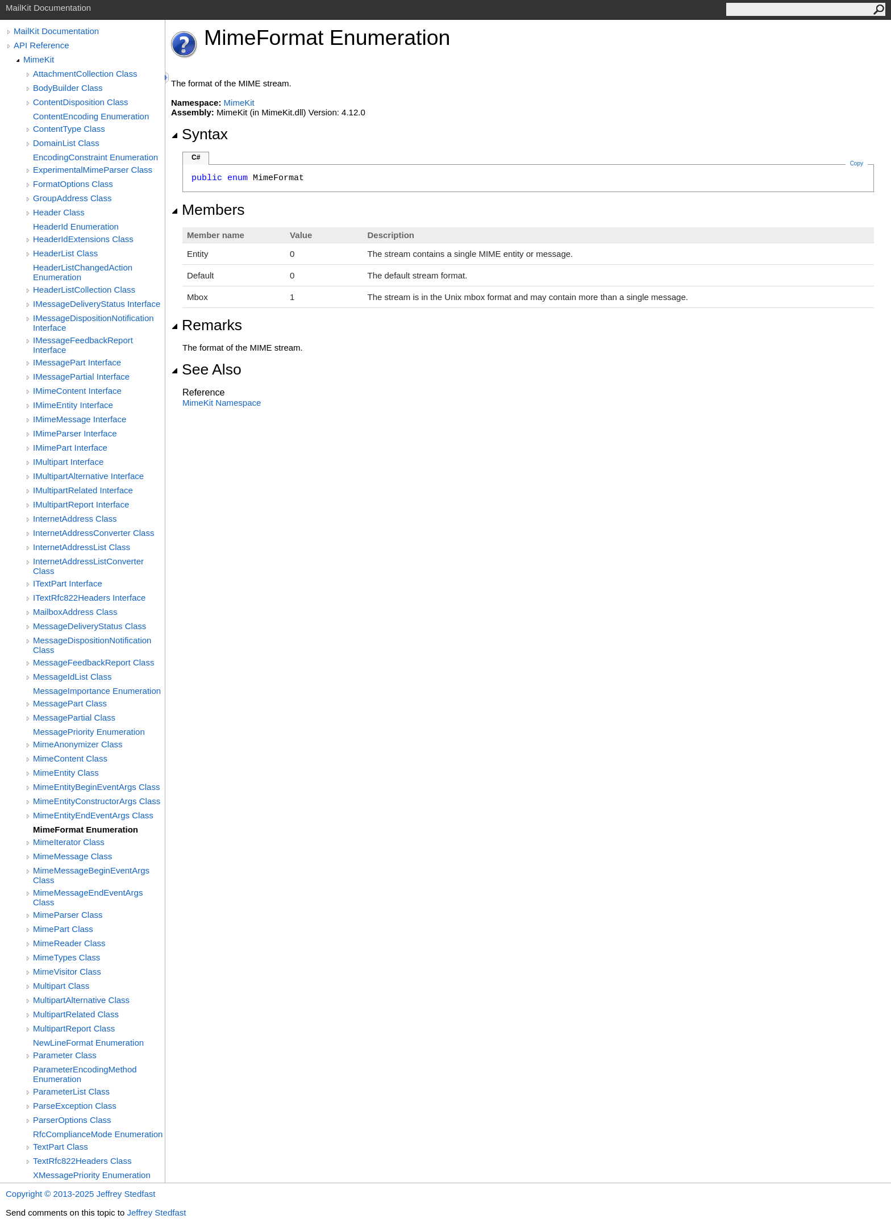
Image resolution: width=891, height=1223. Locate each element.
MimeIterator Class (69, 842)
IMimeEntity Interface (73, 405)
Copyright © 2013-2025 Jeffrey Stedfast (80, 1194)
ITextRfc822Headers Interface (89, 597)
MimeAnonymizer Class (78, 744)
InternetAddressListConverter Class (88, 566)
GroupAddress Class (72, 198)
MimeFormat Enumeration (85, 829)
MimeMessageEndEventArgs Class (88, 897)
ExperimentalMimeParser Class (92, 169)
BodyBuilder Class (68, 88)
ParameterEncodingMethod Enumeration (85, 1074)
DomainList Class (66, 143)
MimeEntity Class (66, 772)
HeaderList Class (65, 253)
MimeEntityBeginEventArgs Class (96, 787)
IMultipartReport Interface (81, 504)
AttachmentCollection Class (85, 73)
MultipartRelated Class (76, 1014)
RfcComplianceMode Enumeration (98, 1134)
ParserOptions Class (72, 1120)
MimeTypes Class (66, 957)
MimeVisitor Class (67, 971)
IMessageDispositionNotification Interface (93, 322)
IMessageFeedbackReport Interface (83, 345)
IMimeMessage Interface (79, 419)
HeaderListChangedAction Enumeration (82, 272)
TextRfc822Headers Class (82, 1161)
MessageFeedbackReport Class (93, 662)
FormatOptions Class (73, 184)
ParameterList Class (71, 1091)
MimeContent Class (70, 758)
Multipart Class (61, 986)
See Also (206, 369)
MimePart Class (63, 929)
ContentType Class (69, 129)
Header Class (59, 212)
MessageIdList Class (72, 676)
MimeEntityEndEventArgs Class (93, 815)
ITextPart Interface (67, 583)
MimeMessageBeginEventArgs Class (91, 875)
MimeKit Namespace (221, 402)
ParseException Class (74, 1105)
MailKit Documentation (56, 31)
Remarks (206, 325)
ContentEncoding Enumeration (91, 116)
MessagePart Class (70, 703)
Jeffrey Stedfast (156, 1212)
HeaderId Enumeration (76, 226)
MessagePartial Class (74, 717)
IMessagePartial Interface (81, 376)
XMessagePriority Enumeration (92, 1175)
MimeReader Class (69, 943)
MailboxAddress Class (75, 612)
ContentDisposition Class (80, 102)
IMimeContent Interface (77, 391)
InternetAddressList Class (81, 547)
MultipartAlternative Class (81, 1000)
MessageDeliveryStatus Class (89, 626)
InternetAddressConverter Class (93, 533)
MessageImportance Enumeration (97, 691)
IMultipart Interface (68, 462)
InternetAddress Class (75, 518)
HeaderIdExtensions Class (83, 239)
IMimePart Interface (70, 447)
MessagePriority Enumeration (89, 732)
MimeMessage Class (72, 856)
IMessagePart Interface (77, 362)
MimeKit (38, 59)
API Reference (41, 45)
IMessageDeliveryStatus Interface (96, 304)
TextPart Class (60, 1146)
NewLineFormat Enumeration (88, 1042)
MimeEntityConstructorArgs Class (96, 801)
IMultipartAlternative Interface (88, 476)
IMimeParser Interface (75, 433)
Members (208, 209)
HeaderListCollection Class (84, 289)
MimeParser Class (68, 915)
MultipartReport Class (74, 1028)
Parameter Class (65, 1055)
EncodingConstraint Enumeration (95, 157)
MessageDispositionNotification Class (92, 645)
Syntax (199, 134)
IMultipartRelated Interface (83, 490)
